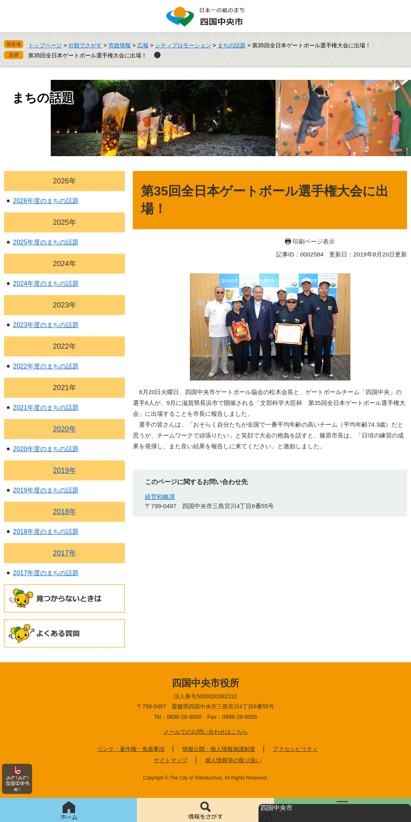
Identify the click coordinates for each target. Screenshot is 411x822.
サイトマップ (170, 760)
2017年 (64, 553)
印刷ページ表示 (314, 241)
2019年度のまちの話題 (46, 490)
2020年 (64, 429)
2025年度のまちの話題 (46, 242)
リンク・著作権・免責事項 (131, 749)
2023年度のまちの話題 (46, 324)
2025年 (64, 222)
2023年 (64, 305)
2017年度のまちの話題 (46, 573)
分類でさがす (85, 45)
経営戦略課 (160, 496)
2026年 (64, 181)
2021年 (64, 388)
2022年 (64, 346)
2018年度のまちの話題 (46, 531)
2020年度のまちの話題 (46, 449)
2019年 (64, 470)
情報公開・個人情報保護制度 (218, 749)
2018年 (64, 512)
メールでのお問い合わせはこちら (205, 731)
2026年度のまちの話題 (46, 200)
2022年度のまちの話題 (46, 366)
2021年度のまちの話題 (46, 407)
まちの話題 (232, 45)
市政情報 (119, 45)
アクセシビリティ (295, 749)
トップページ (45, 45)
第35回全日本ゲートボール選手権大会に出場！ (87, 55)
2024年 (64, 264)
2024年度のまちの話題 (46, 283)
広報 (143, 45)
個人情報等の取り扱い (233, 760)
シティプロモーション (183, 45)
